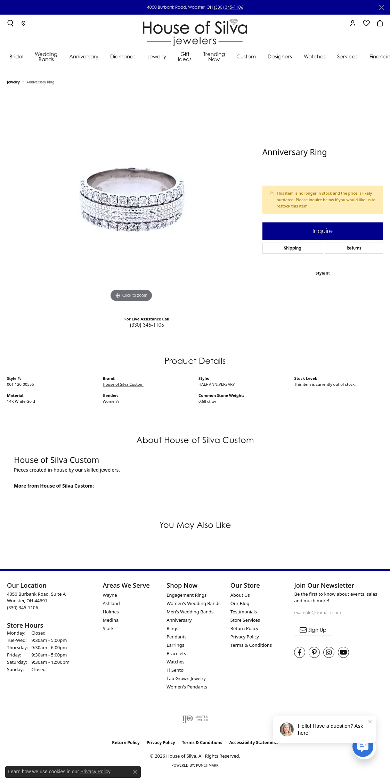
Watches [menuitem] (175, 662)
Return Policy (244, 628)
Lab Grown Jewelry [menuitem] (186, 678)
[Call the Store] (22, 607)
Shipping (292, 248)
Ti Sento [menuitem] (175, 670)
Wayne (110, 595)
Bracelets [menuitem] (176, 653)
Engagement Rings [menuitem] (186, 595)
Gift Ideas (185, 57)
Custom (246, 56)
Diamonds (123, 56)
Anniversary (83, 56)
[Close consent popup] (135, 772)
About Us (240, 595)
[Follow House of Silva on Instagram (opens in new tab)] (328, 652)
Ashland (111, 603)
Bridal (16, 56)
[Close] (381, 7)
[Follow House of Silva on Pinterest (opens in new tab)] (314, 652)
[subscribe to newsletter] (313, 630)
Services (347, 56)
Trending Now (214, 57)
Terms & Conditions (251, 645)
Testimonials (243, 612)
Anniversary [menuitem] (179, 620)
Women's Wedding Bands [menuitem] (193, 603)
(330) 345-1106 (228, 7)
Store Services (245, 620)
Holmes (111, 612)
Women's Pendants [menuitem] (186, 687)
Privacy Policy (244, 637)
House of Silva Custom (123, 384)
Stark (108, 628)
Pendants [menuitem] (176, 637)
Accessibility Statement (253, 742)
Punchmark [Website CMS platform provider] (207, 765)
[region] (131, 199)
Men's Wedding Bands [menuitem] (189, 612)
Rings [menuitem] (172, 628)
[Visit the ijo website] (195, 718)
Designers (280, 56)
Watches (315, 56)
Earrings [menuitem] (175, 645)
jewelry (13, 82)
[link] (23, 23)
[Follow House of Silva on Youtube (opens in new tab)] (343, 652)
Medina (111, 620)
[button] (10, 23)
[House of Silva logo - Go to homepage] (195, 31)
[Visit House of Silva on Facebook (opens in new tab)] (299, 652)
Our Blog (240, 603)
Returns (354, 248)
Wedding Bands (46, 57)
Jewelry (156, 56)
